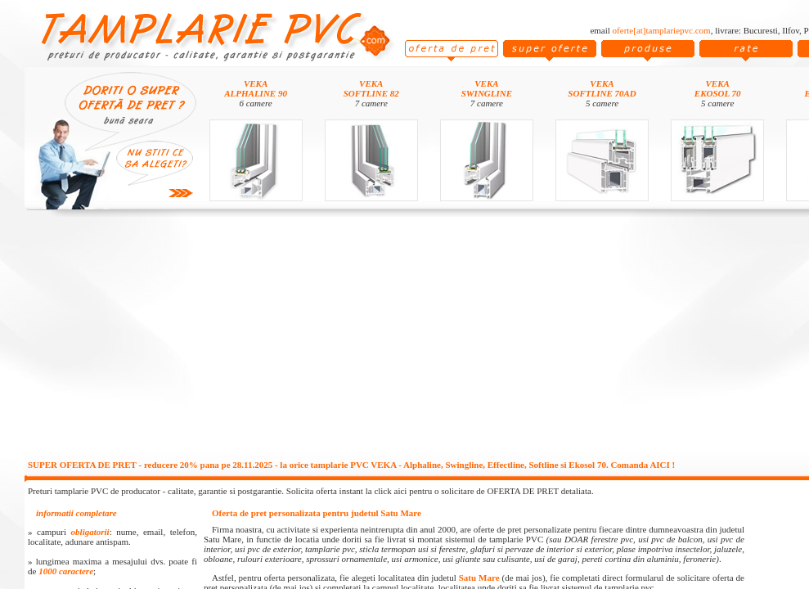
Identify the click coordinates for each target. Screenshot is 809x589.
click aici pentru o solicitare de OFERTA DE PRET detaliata (482, 491)
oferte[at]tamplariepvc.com (662, 30)
